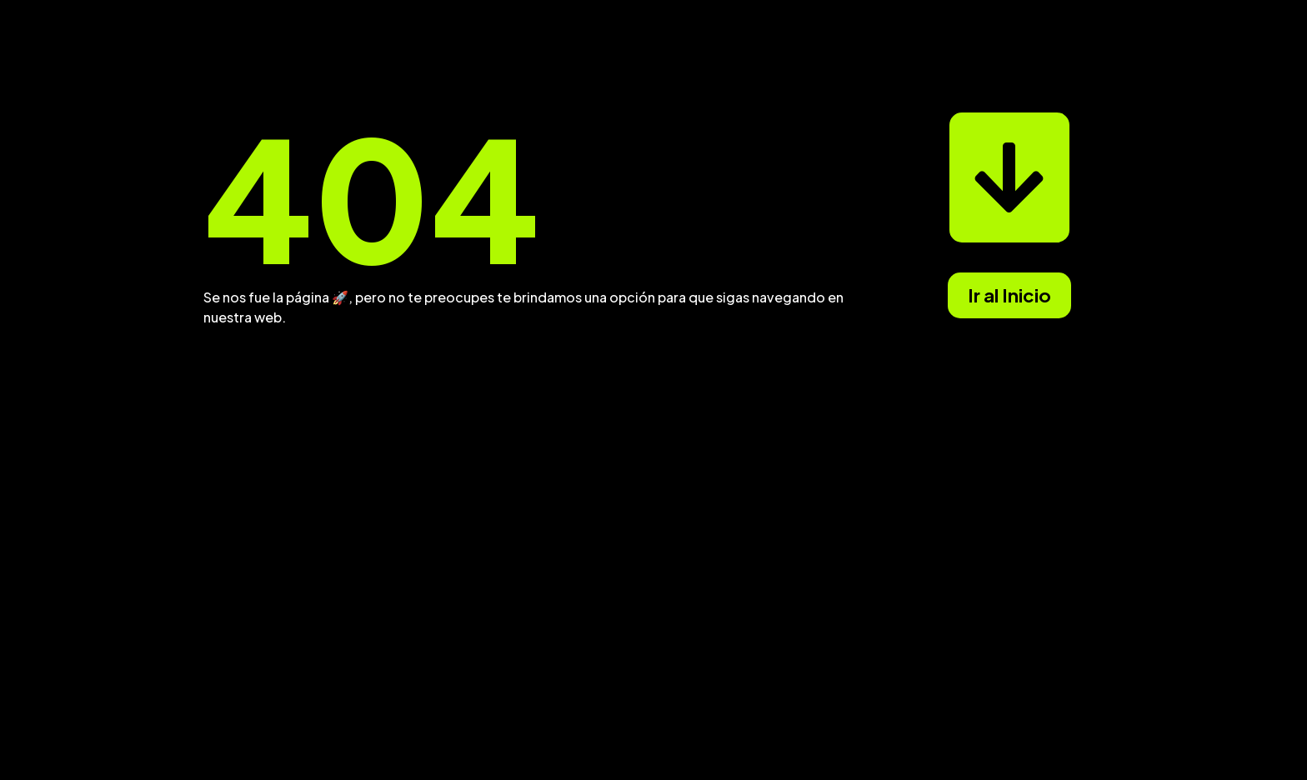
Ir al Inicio (1009, 295)
